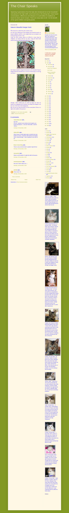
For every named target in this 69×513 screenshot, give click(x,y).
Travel (47, 171)
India (47, 149)
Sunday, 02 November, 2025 (20, 127)
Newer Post (13, 179)
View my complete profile (50, 49)
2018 (47, 107)
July (49, 81)
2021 (47, 101)
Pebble (47, 157)
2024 (47, 96)
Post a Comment (16, 176)
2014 (47, 115)
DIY (47, 144)
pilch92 (15, 170)
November (50, 66)
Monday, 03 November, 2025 (20, 148)
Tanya (47, 164)
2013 (47, 117)
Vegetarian (48, 176)
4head (47, 130)
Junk (47, 150)
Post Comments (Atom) (22, 182)
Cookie (47, 140)
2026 (47, 60)
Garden (48, 147)
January (50, 93)
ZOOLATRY (16, 132)
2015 (47, 113)
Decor (47, 142)
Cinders (48, 138)
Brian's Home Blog (18, 145)
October (50, 75)
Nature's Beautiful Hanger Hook (51, 73)
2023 (47, 98)
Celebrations (49, 137)
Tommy (47, 168)
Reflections (48, 162)
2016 (47, 111)
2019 (47, 105)
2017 (47, 109)
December (50, 64)
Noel (47, 156)
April (49, 87)
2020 (47, 103)
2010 (47, 123)
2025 (47, 62)
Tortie (47, 169)
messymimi (16, 153)
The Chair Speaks (24, 6)
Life (47, 154)
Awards (48, 132)
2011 (47, 121)
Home (26, 179)
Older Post (38, 179)
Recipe (47, 161)
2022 (47, 100)
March (49, 89)
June (49, 83)
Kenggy (48, 152)
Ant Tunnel (49, 70)
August (49, 79)
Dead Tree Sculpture (52, 68)
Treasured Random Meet (19, 113)
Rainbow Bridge (49, 159)
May (49, 85)
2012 (47, 119)
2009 (47, 125)
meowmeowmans (18, 161)
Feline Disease (49, 145)
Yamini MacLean (18, 119)
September (50, 77)
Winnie (47, 177)
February (50, 91)
